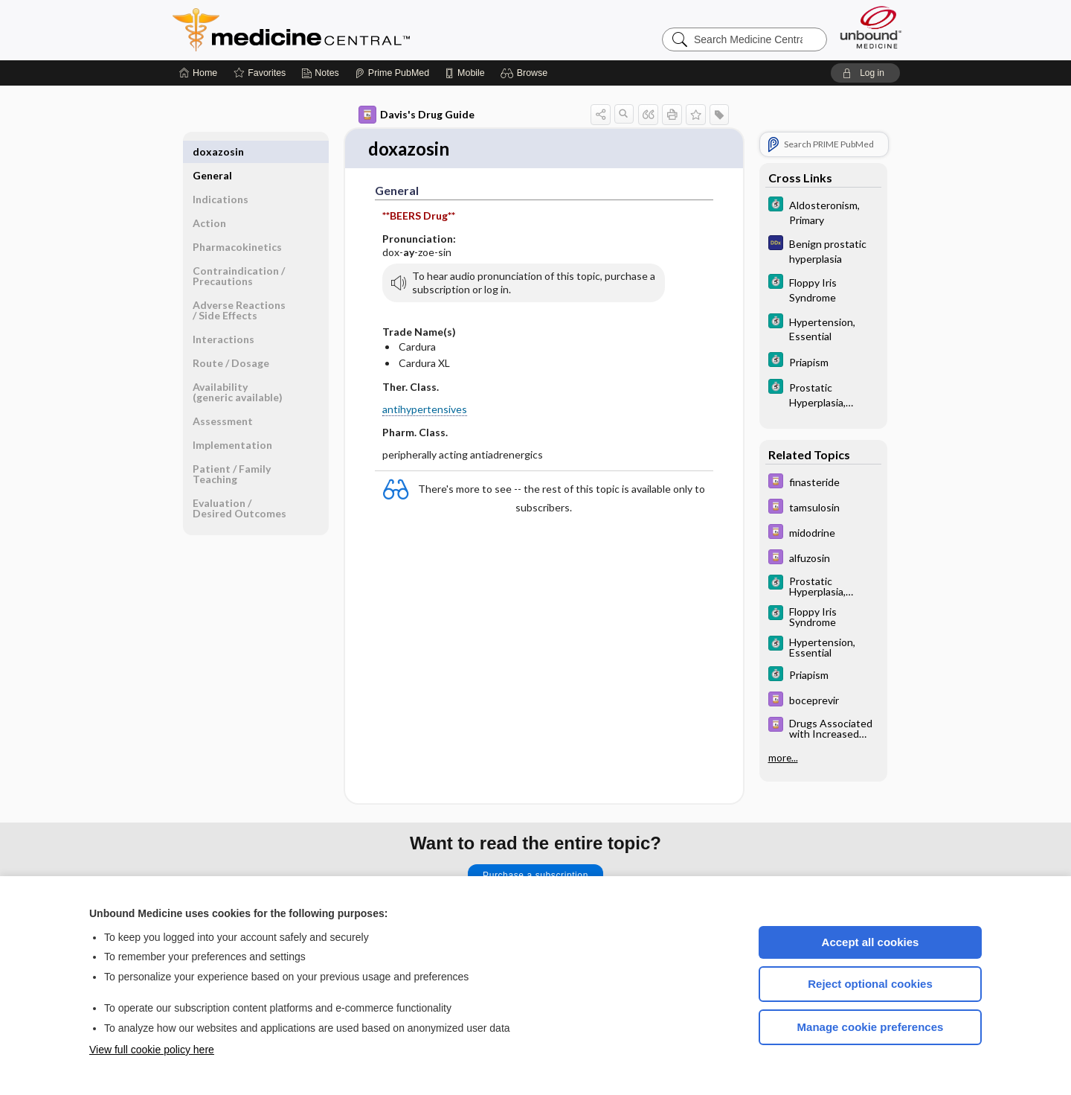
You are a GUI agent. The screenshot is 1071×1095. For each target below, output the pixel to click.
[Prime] (392, 73)
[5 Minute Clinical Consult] (823, 211)
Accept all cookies (870, 942)
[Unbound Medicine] (871, 27)
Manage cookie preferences (870, 1027)
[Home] (198, 73)
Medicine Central (357, 29)
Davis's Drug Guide (416, 115)
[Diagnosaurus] (823, 250)
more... (783, 758)
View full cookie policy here (151, 1050)
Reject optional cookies (870, 983)
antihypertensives (424, 409)
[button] (526, 73)
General (212, 151)
